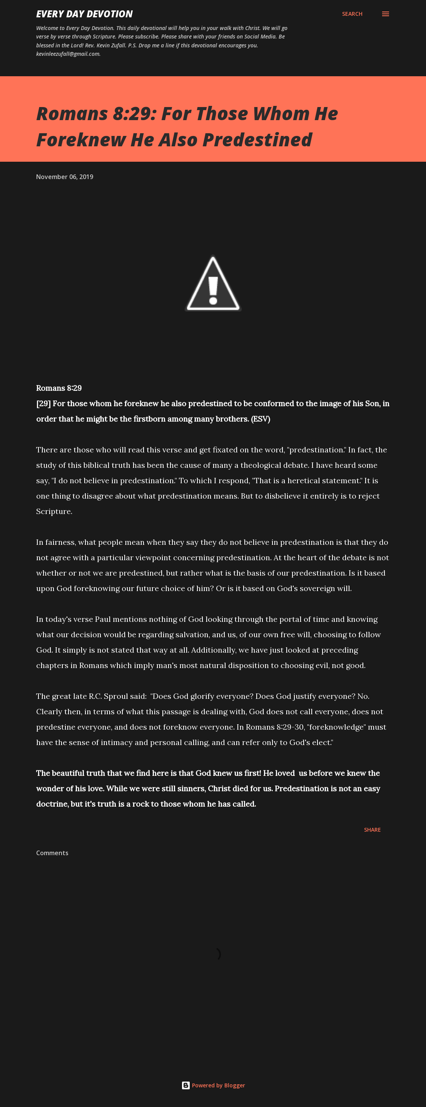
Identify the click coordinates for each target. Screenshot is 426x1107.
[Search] (352, 13)
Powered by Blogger (213, 1085)
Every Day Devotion (84, 13)
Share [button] (372, 829)
